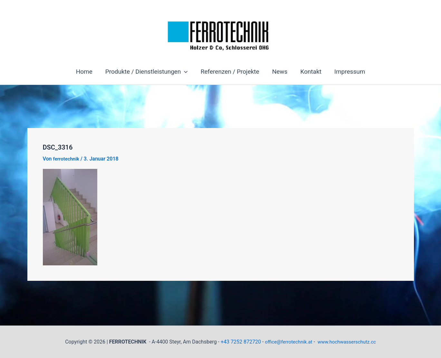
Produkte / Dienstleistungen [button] (147, 72)
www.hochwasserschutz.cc (348, 342)
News (279, 71)
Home (86, 71)
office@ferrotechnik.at (286, 342)
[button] (185, 72)
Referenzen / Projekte (230, 71)
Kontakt (309, 71)
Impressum (348, 71)
